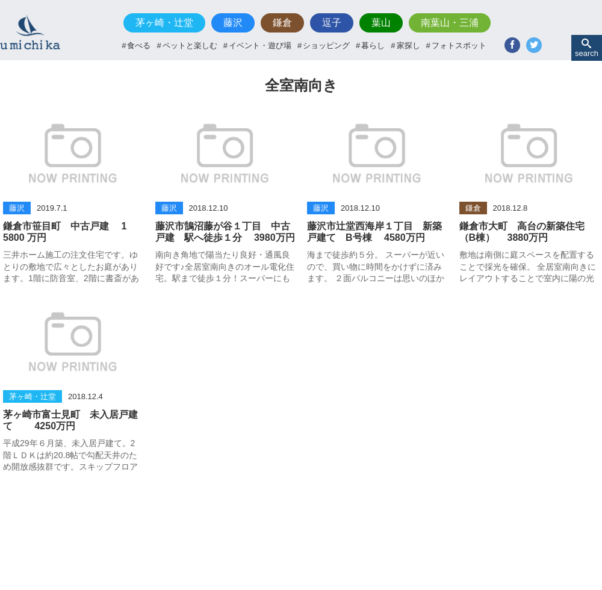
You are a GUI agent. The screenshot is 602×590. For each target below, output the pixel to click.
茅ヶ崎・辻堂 (164, 22)
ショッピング (326, 45)
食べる (138, 45)
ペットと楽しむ (190, 45)
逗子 (331, 22)
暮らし (373, 45)
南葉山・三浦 (450, 22)
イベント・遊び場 (260, 45)
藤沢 (233, 22)
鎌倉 (282, 22)
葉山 (381, 22)
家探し (408, 45)
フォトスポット (459, 45)
